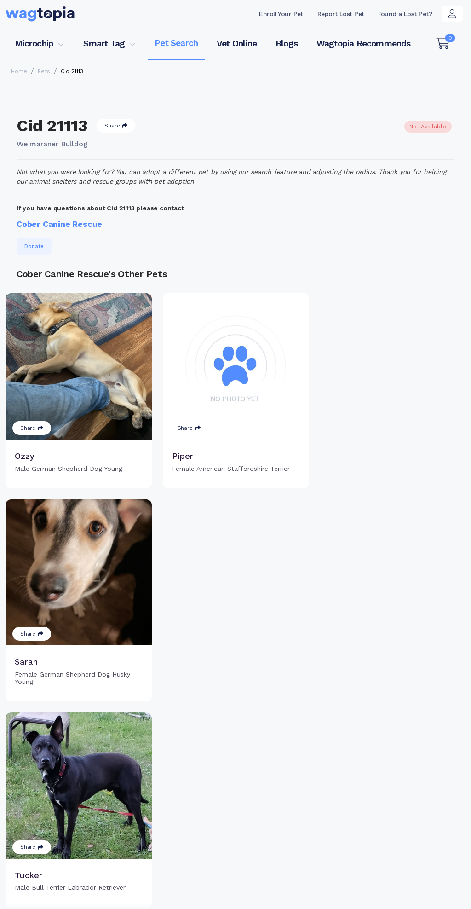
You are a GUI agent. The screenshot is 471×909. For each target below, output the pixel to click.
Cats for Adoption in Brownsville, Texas (67, 861)
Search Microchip (191, 814)
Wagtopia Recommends (363, 43)
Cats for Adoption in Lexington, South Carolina (211, 861)
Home (19, 71)
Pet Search (176, 43)
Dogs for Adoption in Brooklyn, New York (358, 861)
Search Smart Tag (297, 788)
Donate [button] (34, 246)
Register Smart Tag (299, 774)
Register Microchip (193, 799)
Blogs (287, 43)
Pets (44, 71)
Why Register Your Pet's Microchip (202, 779)
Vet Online (237, 43)
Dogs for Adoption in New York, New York (70, 874)
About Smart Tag (295, 803)
